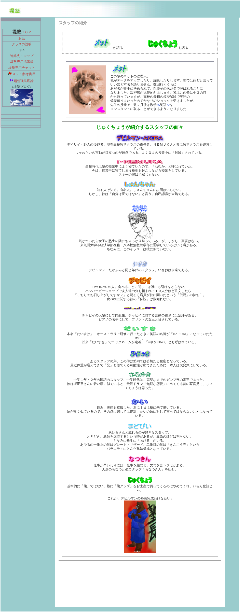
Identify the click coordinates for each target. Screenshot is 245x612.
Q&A (21, 50)
